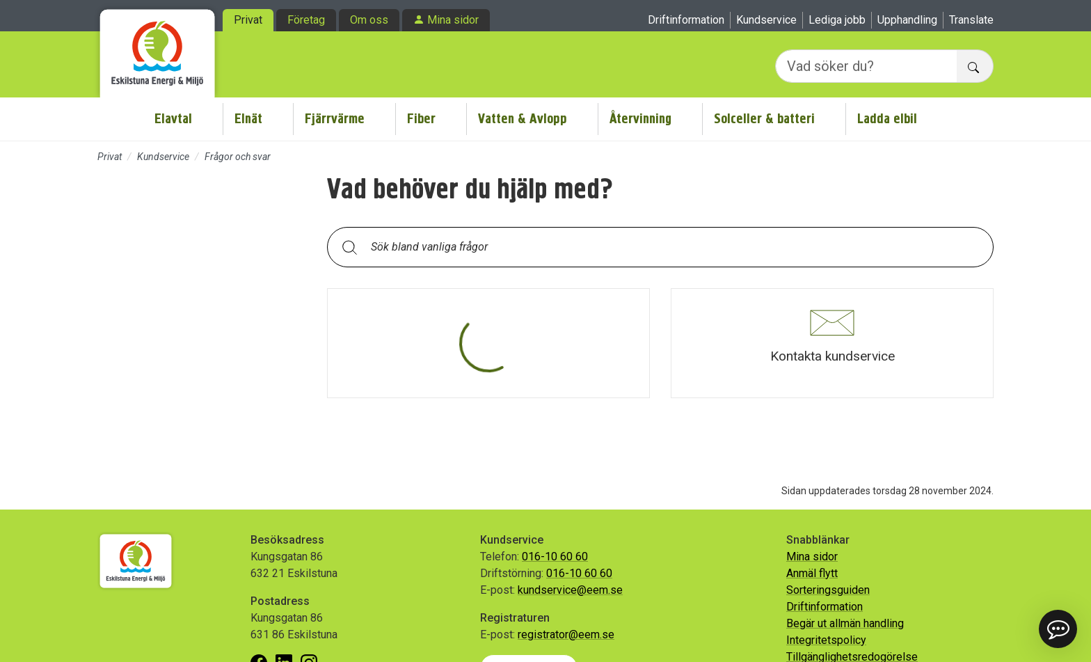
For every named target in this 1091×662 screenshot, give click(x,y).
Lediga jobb (837, 19)
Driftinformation (686, 19)
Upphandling (907, 19)
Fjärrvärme (335, 118)
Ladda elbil (887, 118)
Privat (248, 19)
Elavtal (173, 118)
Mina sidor (453, 19)
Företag (306, 19)
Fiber (421, 118)
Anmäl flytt (812, 573)
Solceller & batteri (764, 118)
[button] (832, 343)
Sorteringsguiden (828, 590)
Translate (971, 19)
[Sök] (349, 247)
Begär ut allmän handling (845, 623)
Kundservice (766, 19)
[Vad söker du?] (866, 66)
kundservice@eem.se (570, 590)
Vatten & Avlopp (522, 118)
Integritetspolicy (826, 640)
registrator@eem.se (566, 634)
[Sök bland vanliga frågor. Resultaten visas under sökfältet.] (671, 247)
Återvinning (640, 118)
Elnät (248, 118)
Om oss (369, 19)
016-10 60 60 (555, 556)
